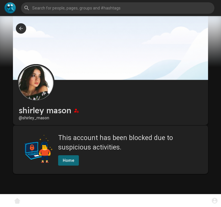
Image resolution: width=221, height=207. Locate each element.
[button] (117, 8)
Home (68, 160)
